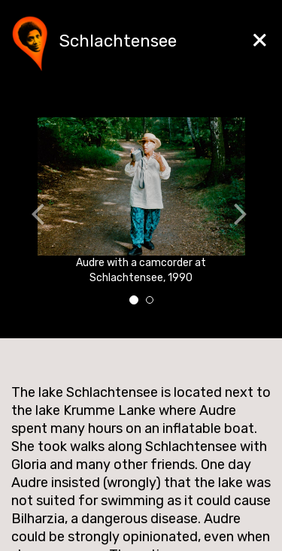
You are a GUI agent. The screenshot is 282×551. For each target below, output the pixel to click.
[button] (24, 216)
